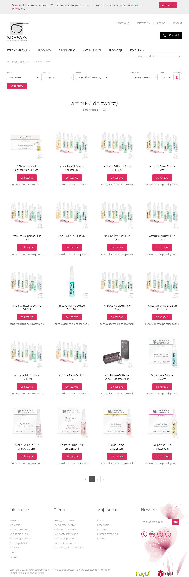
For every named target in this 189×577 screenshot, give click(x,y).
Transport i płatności (64, 543)
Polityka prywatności (21, 529)
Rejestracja (143, 23)
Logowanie (122, 23)
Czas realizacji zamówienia (68, 547)
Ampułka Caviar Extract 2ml (162, 168)
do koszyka (27, 177)
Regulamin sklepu (19, 534)
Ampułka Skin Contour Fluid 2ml (26, 377)
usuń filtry (16, 86)
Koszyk (174, 35)
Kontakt (177, 23)
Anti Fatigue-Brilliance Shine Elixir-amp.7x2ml (117, 377)
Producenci (67, 50)
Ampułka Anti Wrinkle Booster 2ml (72, 168)
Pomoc (161, 23)
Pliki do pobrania (19, 543)
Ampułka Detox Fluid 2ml (72, 236)
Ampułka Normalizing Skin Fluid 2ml (162, 307)
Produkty (44, 50)
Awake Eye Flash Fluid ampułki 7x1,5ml (27, 446)
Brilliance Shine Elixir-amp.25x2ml (72, 446)
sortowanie (134, 73)
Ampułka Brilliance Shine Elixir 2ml (117, 168)
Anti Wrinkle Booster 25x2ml (162, 377)
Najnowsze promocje (65, 538)
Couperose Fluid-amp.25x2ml (162, 446)
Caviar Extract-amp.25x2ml (117, 446)
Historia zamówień (107, 534)
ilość (162, 73)
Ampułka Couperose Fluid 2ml (26, 237)
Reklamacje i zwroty (20, 538)
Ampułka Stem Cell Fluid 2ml (71, 377)
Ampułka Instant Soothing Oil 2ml (26, 307)
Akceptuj (167, 5)
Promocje (115, 50)
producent (45, 73)
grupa (9, 73)
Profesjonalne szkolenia (66, 529)
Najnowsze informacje (65, 534)
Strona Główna (18, 50)
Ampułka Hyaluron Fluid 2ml (162, 237)
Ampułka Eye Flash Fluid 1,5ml (117, 237)
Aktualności (92, 50)
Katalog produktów (63, 520)
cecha (78, 73)
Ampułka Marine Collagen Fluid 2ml (72, 307)
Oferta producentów (64, 525)
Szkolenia (137, 50)
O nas (13, 552)
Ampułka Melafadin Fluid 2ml (117, 307)
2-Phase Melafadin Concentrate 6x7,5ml (27, 168)
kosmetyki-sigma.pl (17, 61)
